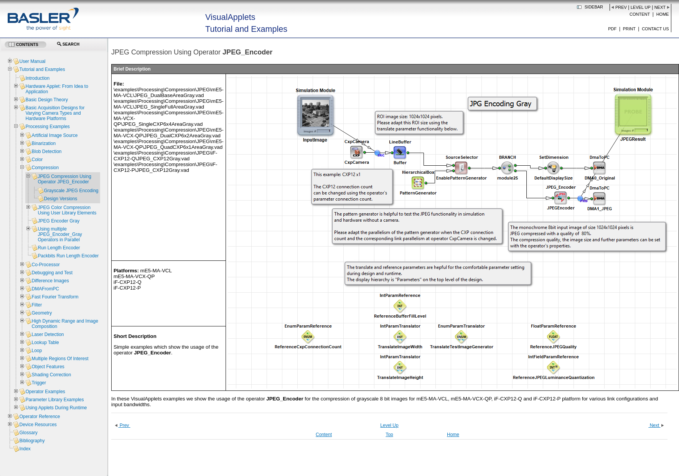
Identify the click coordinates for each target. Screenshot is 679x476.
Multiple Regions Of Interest (59, 358)
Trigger (38, 382)
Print (629, 28)
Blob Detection (46, 151)
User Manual (32, 61)
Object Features (47, 366)
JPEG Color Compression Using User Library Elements (67, 210)
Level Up (641, 7)
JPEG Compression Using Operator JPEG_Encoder (64, 179)
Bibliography (31, 440)
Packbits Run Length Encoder (68, 256)
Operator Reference (39, 416)
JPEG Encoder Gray (58, 221)
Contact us (655, 28)
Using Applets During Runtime (56, 407)
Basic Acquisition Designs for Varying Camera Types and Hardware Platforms (54, 113)
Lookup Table (45, 342)
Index (24, 448)
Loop (36, 350)
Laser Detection (47, 334)
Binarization (43, 143)
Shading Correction (51, 374)
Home (662, 14)
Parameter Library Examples (54, 399)
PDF (612, 28)
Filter (36, 305)
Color (37, 159)
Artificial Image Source (54, 135)
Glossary (28, 432)
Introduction (37, 78)
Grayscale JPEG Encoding (71, 190)
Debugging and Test (52, 272)
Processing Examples (47, 126)
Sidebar (594, 7)
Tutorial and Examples (42, 69)
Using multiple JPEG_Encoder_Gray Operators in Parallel (60, 234)
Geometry (41, 313)
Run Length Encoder (59, 247)
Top (389, 434)
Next (660, 7)
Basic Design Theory (46, 99)
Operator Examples (45, 391)
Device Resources (37, 424)
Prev (621, 7)
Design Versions (60, 198)
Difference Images (50, 280)
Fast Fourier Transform (54, 297)
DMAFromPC (45, 289)
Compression (45, 167)
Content (640, 14)
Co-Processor (45, 264)
